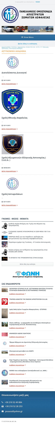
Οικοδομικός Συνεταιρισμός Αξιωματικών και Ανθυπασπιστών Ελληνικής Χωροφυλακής (25, 381)
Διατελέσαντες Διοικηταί (14, 72)
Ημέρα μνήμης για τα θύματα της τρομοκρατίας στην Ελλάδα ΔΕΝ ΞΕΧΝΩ (28, 251)
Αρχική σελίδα (6, 47)
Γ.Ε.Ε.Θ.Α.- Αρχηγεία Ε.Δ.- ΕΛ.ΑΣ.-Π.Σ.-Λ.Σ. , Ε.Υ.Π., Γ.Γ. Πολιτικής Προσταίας (25, 47)
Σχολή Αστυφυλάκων (12, 194)
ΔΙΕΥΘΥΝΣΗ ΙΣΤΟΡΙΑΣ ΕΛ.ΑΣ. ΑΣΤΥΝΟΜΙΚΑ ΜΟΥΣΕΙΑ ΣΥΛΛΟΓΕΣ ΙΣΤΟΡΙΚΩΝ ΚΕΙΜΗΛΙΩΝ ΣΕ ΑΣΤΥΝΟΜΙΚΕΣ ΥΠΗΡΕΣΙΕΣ (31, 289)
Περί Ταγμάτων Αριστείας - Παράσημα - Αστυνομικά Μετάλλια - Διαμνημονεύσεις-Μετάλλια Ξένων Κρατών (31, 361)
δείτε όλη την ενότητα (27, 264)
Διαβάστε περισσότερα (17, 294)
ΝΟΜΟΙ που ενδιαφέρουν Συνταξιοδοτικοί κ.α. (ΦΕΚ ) (28, 371)
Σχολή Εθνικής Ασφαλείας (14, 117)
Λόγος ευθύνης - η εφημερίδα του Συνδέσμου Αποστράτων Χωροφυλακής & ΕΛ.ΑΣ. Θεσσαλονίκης (29, 323)
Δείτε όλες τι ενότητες (27, 44)
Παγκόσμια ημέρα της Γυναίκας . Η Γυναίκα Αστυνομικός (29, 242)
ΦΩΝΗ (38, 2)
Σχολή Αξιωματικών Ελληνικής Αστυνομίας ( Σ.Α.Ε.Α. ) (24, 158)
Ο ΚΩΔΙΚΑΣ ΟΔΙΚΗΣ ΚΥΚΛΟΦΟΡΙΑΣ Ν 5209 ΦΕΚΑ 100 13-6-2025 (30, 232)
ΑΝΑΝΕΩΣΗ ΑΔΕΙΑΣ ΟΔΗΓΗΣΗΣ (20, 333)
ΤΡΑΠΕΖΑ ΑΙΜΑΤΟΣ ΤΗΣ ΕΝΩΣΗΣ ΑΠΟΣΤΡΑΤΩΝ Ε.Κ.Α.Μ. (28, 299)
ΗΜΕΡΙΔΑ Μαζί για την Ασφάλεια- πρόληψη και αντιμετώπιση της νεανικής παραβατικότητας (26, 237)
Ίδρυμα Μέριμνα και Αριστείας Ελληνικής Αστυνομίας (28, 342)
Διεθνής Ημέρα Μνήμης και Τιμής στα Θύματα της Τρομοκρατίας (27, 224)
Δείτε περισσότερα (9, 84)
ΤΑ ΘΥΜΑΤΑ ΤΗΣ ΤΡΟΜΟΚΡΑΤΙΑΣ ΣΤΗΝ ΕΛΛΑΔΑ (26, 258)
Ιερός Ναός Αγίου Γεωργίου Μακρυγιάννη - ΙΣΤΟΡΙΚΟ (27, 309)
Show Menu (27, 37)
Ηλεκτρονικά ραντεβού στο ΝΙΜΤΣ (21, 351)
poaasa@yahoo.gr (14, 411)
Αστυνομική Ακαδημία (15, 48)
